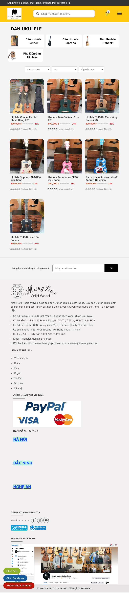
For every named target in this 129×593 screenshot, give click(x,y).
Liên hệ (18, 389)
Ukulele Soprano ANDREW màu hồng (63, 179)
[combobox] (64, 14)
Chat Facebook (15, 578)
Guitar (17, 363)
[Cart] (107, 14)
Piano (17, 368)
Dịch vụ (18, 384)
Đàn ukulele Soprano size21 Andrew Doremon (102, 179)
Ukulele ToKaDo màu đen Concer (25, 239)
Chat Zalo (11, 571)
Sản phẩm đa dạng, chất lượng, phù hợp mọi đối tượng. (38, 2)
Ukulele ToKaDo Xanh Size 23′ (63, 118)
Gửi (111, 268)
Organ (17, 373)
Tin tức (18, 378)
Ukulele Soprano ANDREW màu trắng (26, 179)
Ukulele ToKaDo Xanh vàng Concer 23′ (102, 118)
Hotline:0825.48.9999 (18, 585)
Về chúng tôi (21, 358)
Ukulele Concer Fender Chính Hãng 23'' (24, 118)
